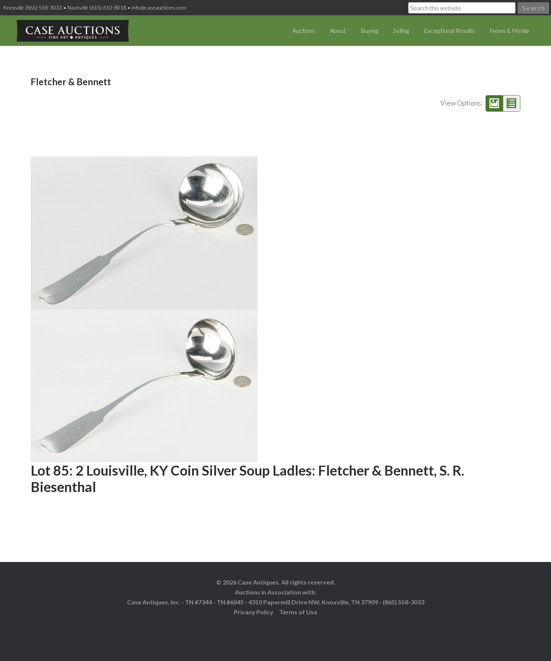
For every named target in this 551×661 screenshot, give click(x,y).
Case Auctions (72, 30)
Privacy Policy (254, 612)
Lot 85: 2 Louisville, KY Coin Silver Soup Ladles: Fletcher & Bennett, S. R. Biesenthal (247, 478)
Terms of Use (298, 612)
